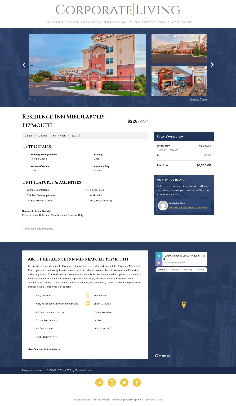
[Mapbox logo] (162, 356)
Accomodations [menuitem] (91, 22)
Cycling (200, 269)
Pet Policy (53, 336)
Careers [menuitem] (187, 22)
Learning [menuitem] (163, 22)
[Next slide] (212, 65)
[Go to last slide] (24, 65)
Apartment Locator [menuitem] (66, 22)
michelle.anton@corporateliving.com (188, 207)
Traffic (162, 269)
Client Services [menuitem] (145, 22)
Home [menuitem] (47, 22)
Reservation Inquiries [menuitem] (118, 22)
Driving (175, 269)
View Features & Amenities (44, 349)
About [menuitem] (175, 22)
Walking (188, 269)
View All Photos (198, 99)
